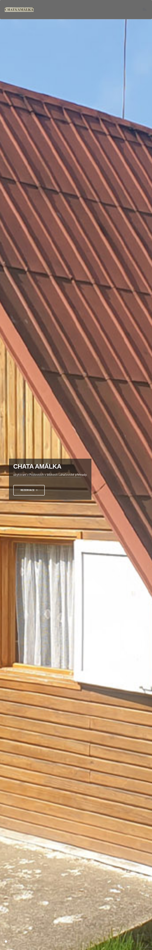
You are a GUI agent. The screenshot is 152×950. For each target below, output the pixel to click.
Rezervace (27, 490)
